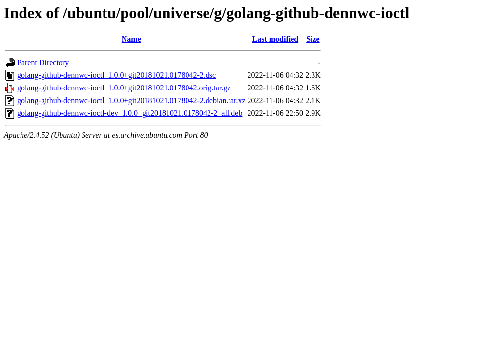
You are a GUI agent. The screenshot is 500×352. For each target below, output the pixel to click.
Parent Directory (43, 62)
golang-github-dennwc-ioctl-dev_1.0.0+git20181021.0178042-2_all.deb (129, 113)
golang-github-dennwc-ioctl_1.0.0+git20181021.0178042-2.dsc (116, 75)
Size (313, 39)
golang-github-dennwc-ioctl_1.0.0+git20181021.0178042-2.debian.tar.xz (131, 100)
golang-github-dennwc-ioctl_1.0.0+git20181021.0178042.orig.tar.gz (123, 88)
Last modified (275, 39)
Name (131, 39)
